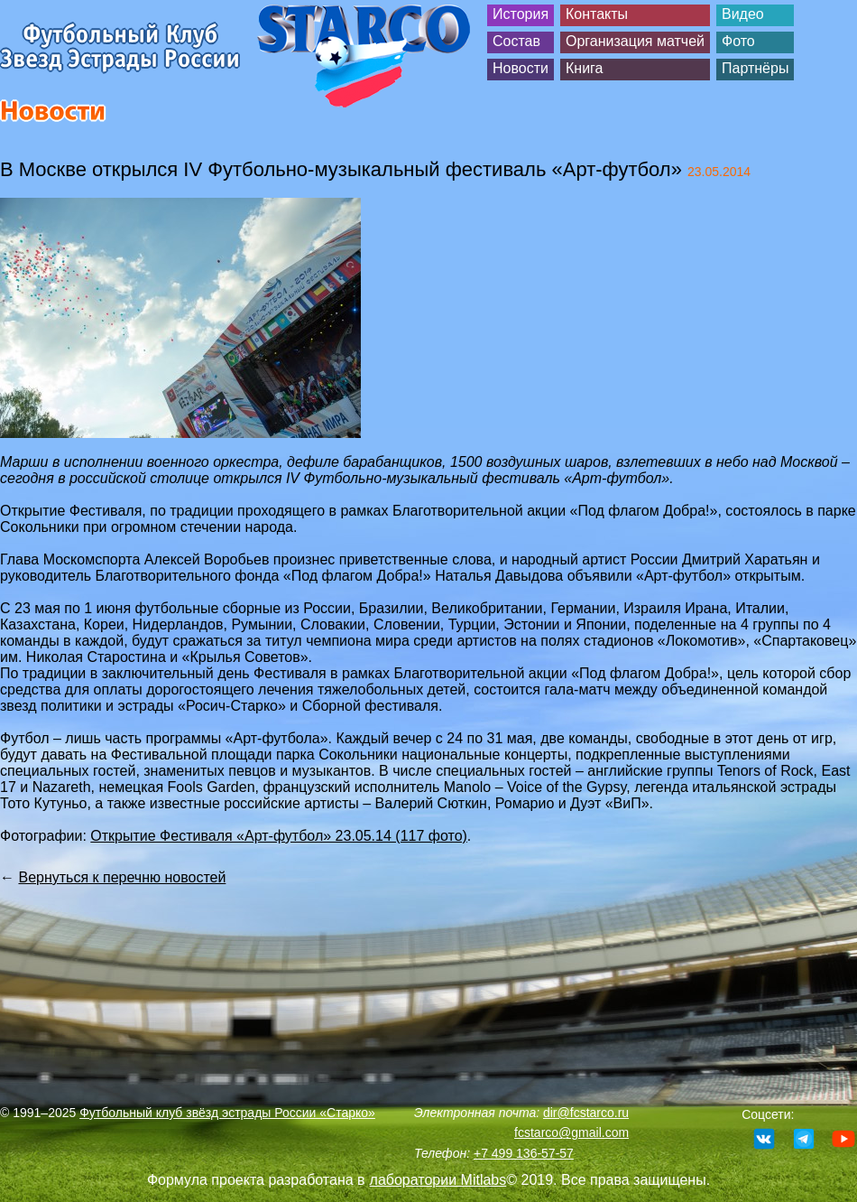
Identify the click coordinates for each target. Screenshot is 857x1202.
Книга (584, 68)
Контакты (597, 14)
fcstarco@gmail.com (571, 1132)
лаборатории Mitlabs (438, 1180)
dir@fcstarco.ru (586, 1112)
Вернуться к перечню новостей (122, 877)
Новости (520, 68)
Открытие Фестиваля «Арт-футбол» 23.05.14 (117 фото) (278, 835)
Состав (516, 41)
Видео (743, 14)
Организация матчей (635, 41)
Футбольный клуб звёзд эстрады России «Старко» (227, 1112)
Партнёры (755, 68)
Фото (738, 41)
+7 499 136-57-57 (524, 1153)
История (520, 14)
